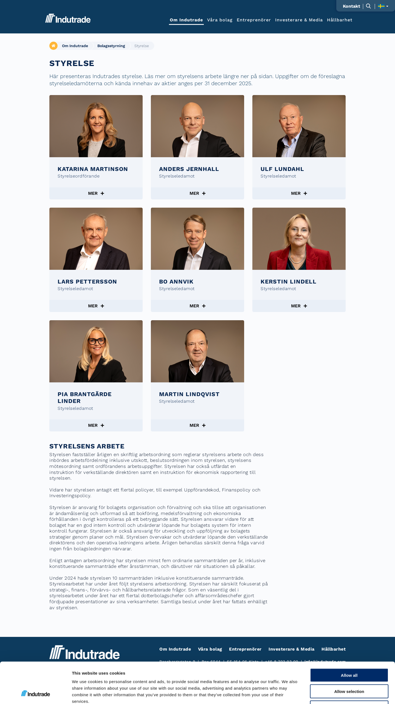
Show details (288, 693)
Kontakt (351, 6)
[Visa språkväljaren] (383, 6)
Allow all (349, 636)
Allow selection (349, 653)
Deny (349, 669)
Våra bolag (220, 19)
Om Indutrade (186, 19)
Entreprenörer (254, 19)
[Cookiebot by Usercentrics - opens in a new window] (36, 693)
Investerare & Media (299, 19)
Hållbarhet (339, 19)
